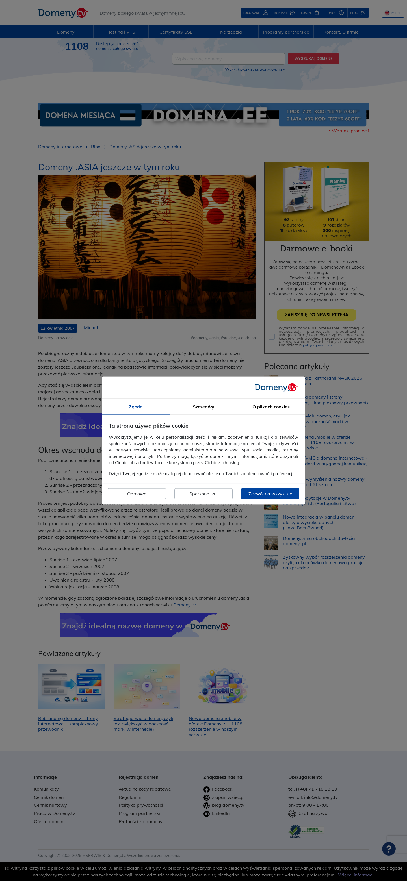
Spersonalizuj (203, 494)
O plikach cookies (271, 406)
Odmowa (137, 494)
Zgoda (136, 406)
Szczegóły (203, 406)
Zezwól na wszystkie (270, 494)
